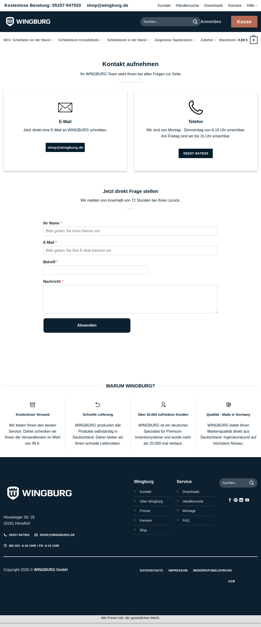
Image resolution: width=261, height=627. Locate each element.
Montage (189, 511)
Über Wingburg (151, 501)
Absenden (86, 325)
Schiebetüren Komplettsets (80, 40)
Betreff (50, 262)
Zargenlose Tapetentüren (175, 40)
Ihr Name (52, 223)
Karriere (234, 6)
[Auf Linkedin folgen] (241, 500)
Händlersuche (187, 6)
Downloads (213, 6)
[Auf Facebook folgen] (230, 500)
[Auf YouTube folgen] (247, 500)
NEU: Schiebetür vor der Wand (28, 40)
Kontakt (164, 6)
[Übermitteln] (252, 482)
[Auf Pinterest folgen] (235, 500)
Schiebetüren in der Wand (128, 40)
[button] (238, 40)
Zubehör (208, 40)
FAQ (186, 520)
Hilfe (252, 5)
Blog (143, 530)
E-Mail (50, 242)
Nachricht (53, 282)
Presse (145, 511)
